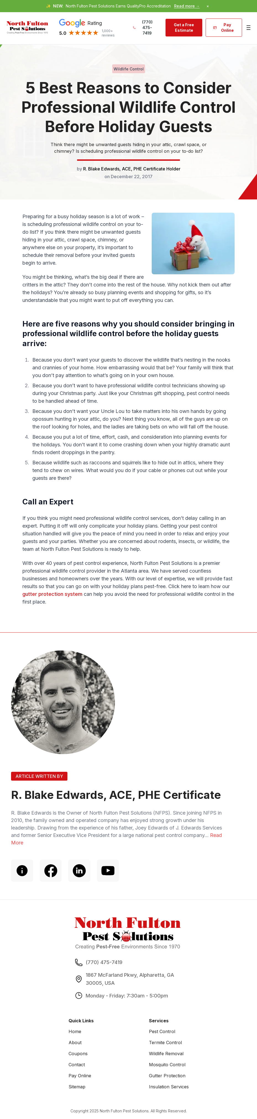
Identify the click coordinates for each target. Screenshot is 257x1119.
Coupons (78, 1054)
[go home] (27, 27)
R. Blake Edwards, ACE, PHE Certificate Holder (131, 169)
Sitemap (77, 1087)
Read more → (187, 6)
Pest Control (162, 1031)
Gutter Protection (167, 1076)
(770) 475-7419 (142, 27)
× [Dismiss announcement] (207, 6)
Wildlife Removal (166, 1054)
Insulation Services (169, 1087)
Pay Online (223, 27)
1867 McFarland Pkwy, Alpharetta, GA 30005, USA (130, 979)
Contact (77, 1065)
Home (75, 1031)
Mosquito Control (167, 1065)
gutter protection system (52, 594)
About (75, 1043)
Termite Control (165, 1043)
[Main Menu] (247, 27)
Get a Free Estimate (184, 27)
